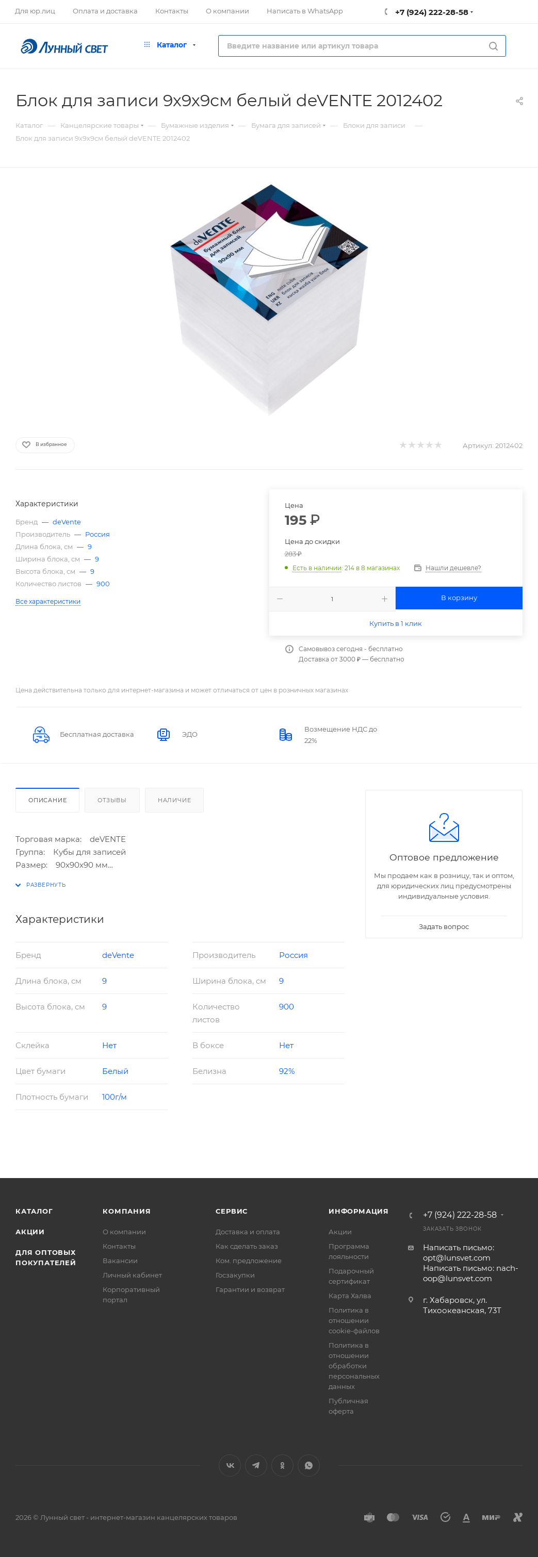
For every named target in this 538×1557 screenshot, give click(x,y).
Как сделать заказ (247, 1246)
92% (287, 1071)
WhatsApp (309, 1465)
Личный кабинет (132, 1275)
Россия (97, 534)
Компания (127, 1211)
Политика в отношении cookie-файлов (354, 1320)
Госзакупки (235, 1275)
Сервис (232, 1211)
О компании (124, 1232)
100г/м (114, 1097)
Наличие (174, 800)
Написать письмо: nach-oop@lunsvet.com (470, 1273)
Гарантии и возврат (250, 1289)
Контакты (119, 1246)
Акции (30, 1232)
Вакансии (120, 1260)
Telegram (256, 1465)
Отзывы (112, 800)
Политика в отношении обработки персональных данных (354, 1365)
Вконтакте (230, 1465)
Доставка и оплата (248, 1232)
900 (103, 583)
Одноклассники (282, 1465)
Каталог (34, 1211)
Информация (359, 1211)
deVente (67, 522)
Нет (109, 1045)
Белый (115, 1071)
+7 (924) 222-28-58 (430, 12)
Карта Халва (350, 1295)
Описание (47, 800)
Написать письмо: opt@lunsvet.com (458, 1253)
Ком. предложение (249, 1260)
